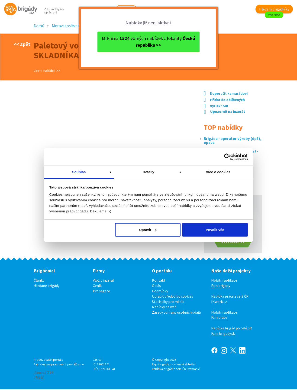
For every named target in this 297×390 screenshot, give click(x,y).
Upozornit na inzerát (224, 112)
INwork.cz (219, 302)
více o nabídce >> (47, 71)
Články (39, 281)
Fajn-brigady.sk (223, 334)
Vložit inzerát (103, 281)
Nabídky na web (164, 307)
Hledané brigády (46, 286)
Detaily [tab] (148, 172)
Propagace (101, 291)
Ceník (97, 286)
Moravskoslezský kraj (70, 26)
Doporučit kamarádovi (226, 94)
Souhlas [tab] (79, 172)
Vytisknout (216, 106)
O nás (156, 286)
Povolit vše (215, 230)
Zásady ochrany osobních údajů (176, 312)
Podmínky (160, 291)
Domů (39, 26)
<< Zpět (21, 44)
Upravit (148, 230)
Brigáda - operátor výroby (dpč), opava (232, 141)
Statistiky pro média (168, 302)
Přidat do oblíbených (224, 100)
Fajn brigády (220, 286)
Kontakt (158, 281)
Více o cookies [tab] (218, 172)
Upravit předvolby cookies (172, 297)
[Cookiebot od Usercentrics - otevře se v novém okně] (227, 156)
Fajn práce (219, 318)
